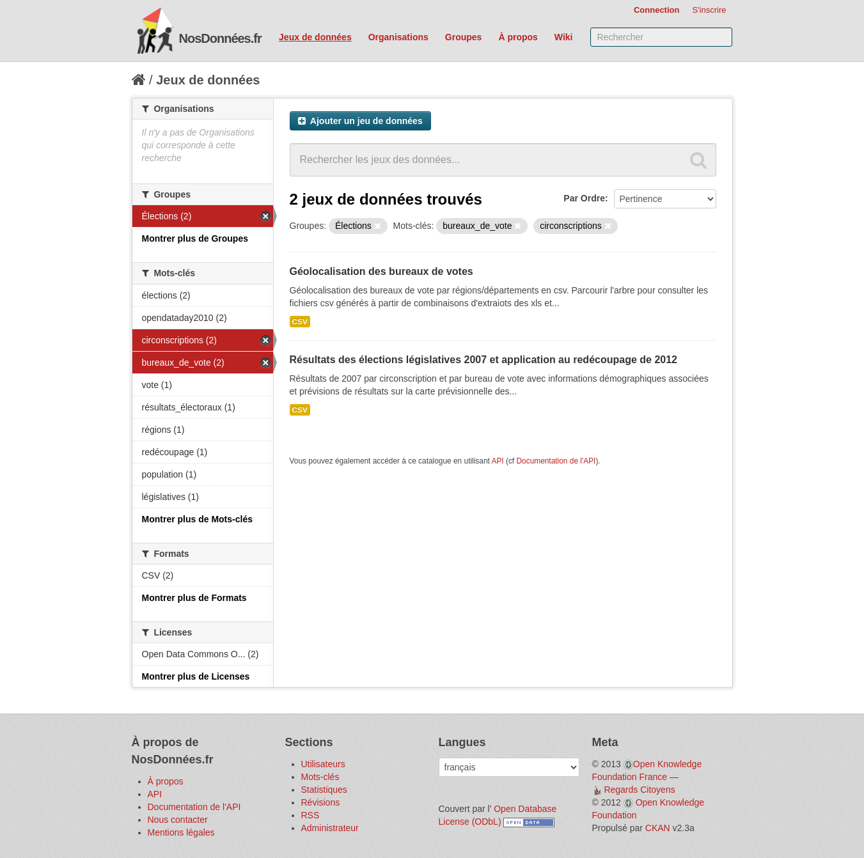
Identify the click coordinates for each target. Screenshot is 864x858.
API (497, 460)
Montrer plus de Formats (194, 598)
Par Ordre (584, 198)
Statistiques (324, 789)
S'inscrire (709, 10)
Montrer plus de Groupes (195, 238)
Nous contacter (178, 820)
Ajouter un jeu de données (360, 121)
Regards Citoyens (639, 789)
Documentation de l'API (555, 460)
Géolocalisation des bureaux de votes (381, 271)
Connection (657, 10)
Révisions (320, 802)
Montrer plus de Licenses (196, 676)
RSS (310, 815)
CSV (300, 321)
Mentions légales (181, 832)
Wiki (563, 37)
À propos (517, 37)
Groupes (463, 37)
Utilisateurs (323, 764)
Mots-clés (320, 777)
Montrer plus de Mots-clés (197, 519)
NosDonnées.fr (220, 38)
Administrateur (330, 828)
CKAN (657, 828)
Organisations (398, 37)
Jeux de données (315, 37)
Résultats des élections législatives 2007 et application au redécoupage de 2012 (483, 359)
